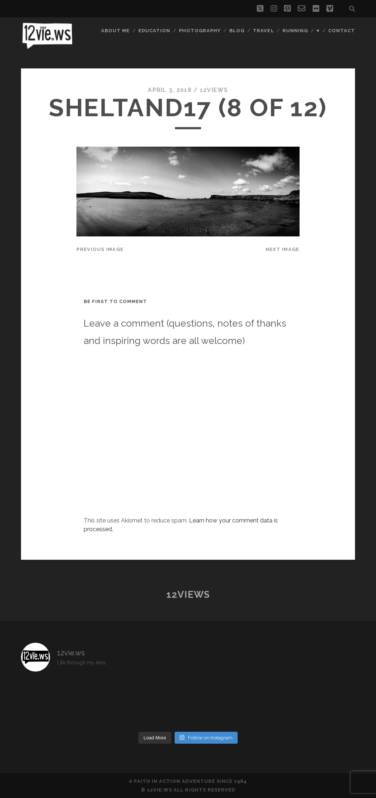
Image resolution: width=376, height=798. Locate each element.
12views (214, 90)
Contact (341, 30)
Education (154, 30)
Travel (263, 30)
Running (295, 30)
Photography (200, 30)
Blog (237, 30)
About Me (115, 30)
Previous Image (100, 249)
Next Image (283, 249)
